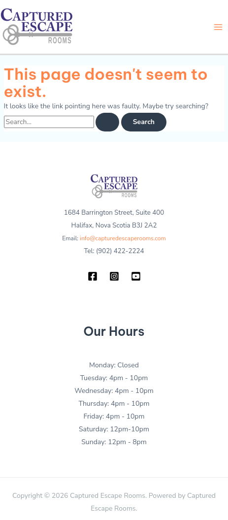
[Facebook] (93, 276)
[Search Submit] (107, 122)
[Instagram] (114, 276)
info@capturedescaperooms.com (123, 238)
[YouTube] (136, 276)
